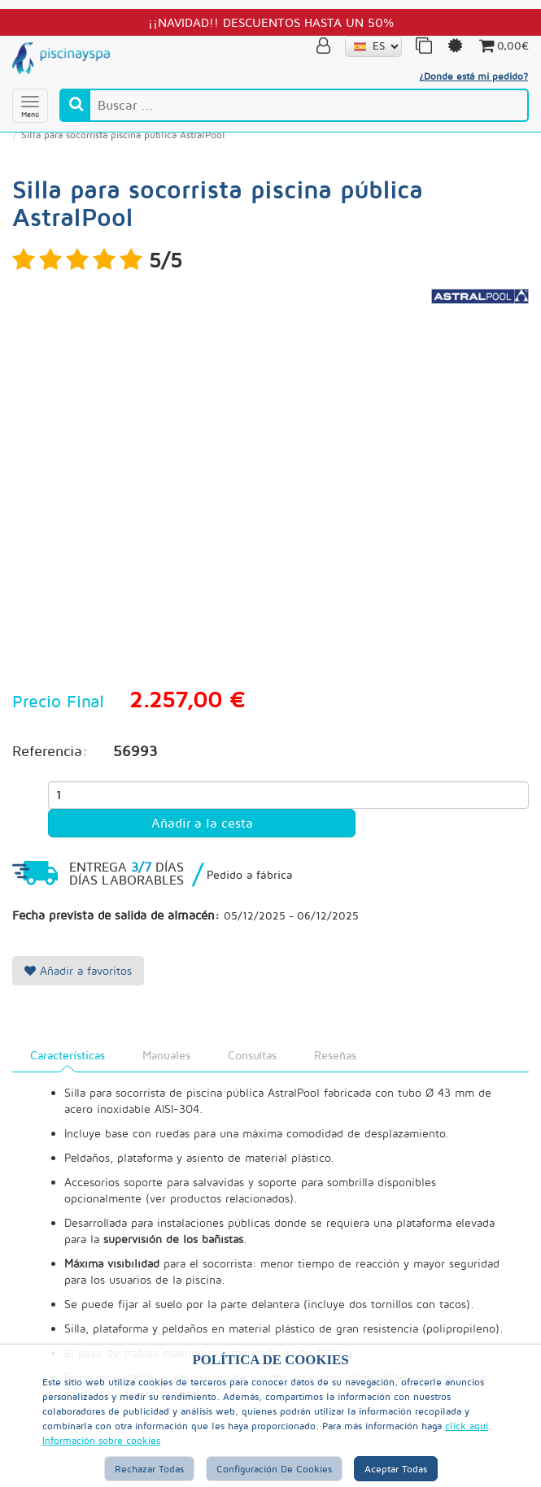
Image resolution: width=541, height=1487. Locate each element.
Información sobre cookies (101, 1440)
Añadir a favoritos (78, 970)
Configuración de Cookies (274, 1469)
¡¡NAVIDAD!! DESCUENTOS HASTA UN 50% (271, 22)
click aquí (466, 1426)
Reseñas (335, 1055)
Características (67, 1055)
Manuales (166, 1055)
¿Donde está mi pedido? (473, 76)
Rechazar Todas (149, 1469)
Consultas (252, 1055)
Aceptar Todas (395, 1469)
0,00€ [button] (503, 46)
